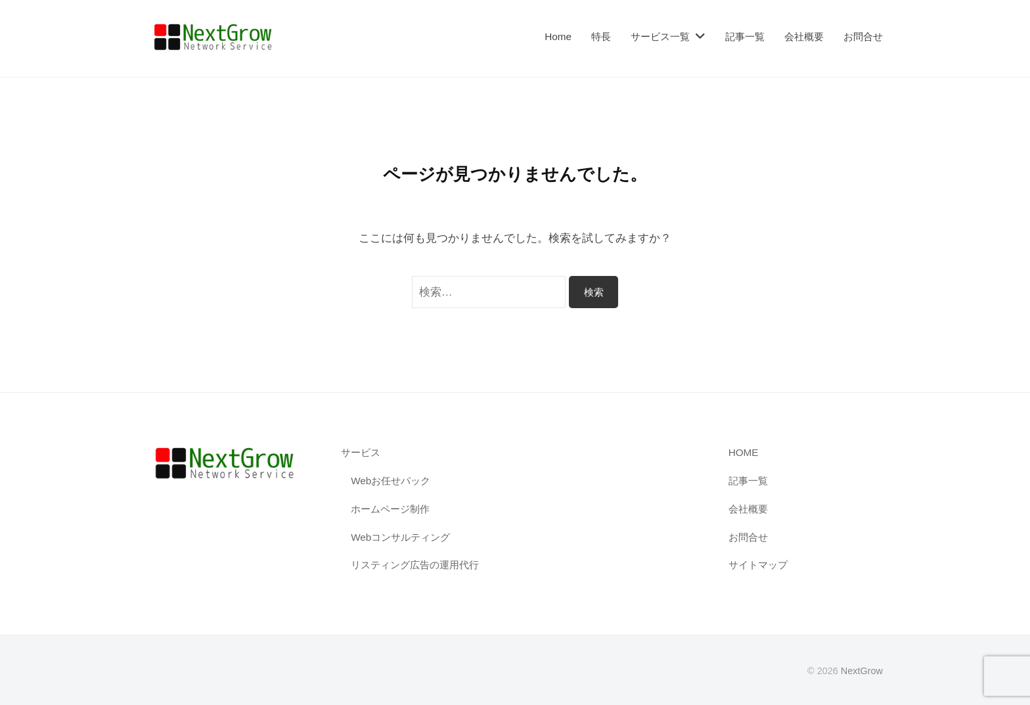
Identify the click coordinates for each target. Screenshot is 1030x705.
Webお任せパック (390, 480)
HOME (743, 452)
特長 (601, 36)
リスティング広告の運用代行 (415, 564)
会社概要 (804, 36)
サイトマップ (758, 564)
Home (558, 36)
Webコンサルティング (400, 537)
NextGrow (862, 671)
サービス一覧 (660, 36)
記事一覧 (745, 36)
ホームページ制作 (390, 508)
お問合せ (863, 36)
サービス (360, 452)
